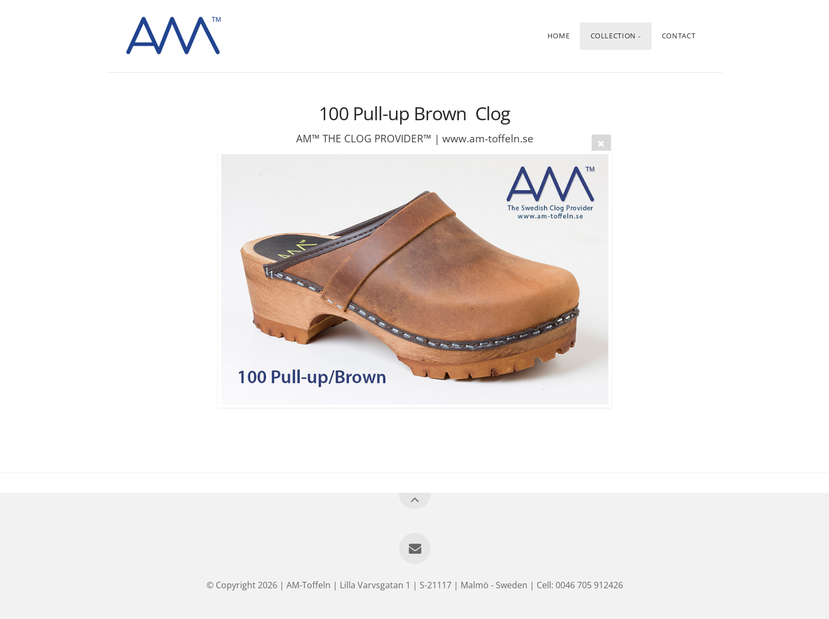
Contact (678, 36)
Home (558, 36)
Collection (613, 36)
